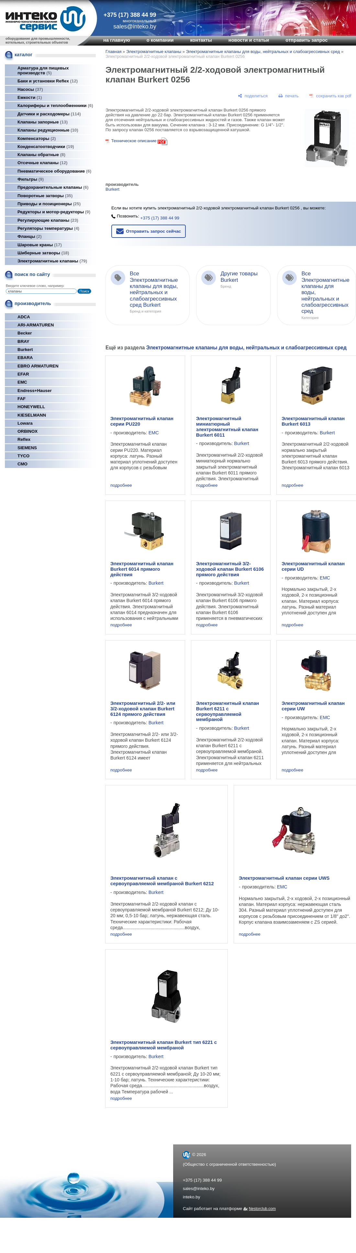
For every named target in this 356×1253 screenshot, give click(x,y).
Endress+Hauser (34, 390)
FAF (21, 398)
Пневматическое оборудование (54, 171)
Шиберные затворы (43, 252)
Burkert (25, 349)
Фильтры (30, 179)
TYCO (23, 455)
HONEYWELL (31, 406)
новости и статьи (248, 40)
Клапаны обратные (41, 154)
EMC (22, 382)
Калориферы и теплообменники (55, 105)
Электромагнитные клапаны (52, 261)
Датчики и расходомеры (49, 113)
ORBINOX (27, 431)
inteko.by (191, 1197)
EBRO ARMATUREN (38, 366)
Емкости (29, 97)
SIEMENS (27, 447)
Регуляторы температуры (48, 228)
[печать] (289, 95)
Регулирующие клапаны (47, 220)
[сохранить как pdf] (330, 95)
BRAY (23, 341)
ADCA (23, 316)
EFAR (23, 374)
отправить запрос (306, 40)
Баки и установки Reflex (47, 81)
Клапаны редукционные (47, 130)
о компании (160, 40)
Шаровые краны (39, 244)
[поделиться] (253, 95)
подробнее (121, 485)
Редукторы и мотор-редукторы (53, 211)
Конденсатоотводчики (45, 146)
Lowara (25, 423)
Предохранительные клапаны (52, 187)
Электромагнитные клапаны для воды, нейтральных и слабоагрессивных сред (263, 51)
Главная (113, 51)
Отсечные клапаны (42, 162)
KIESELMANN (31, 415)
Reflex (23, 439)
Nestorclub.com (262, 1208)
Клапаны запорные (42, 122)
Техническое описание (133, 140)
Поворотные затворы (44, 195)
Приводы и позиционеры (49, 203)
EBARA (25, 357)
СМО (22, 464)
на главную (116, 40)
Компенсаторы (36, 138)
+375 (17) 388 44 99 (130, 15)
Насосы (30, 89)
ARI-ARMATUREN (35, 325)
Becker (24, 333)
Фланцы (29, 236)
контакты (201, 40)
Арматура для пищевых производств (43, 70)
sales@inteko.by (199, 1188)
